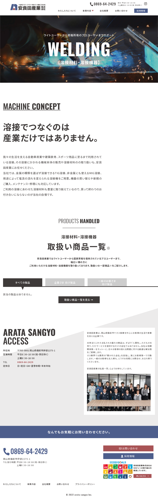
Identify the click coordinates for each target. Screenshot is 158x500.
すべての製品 (22, 282)
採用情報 (141, 10)
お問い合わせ (121, 10)
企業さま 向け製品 (65, 282)
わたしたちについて (67, 10)
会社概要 (104, 10)
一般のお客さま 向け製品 (107, 282)
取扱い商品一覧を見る (78, 299)
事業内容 (87, 10)
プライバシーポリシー (85, 484)
